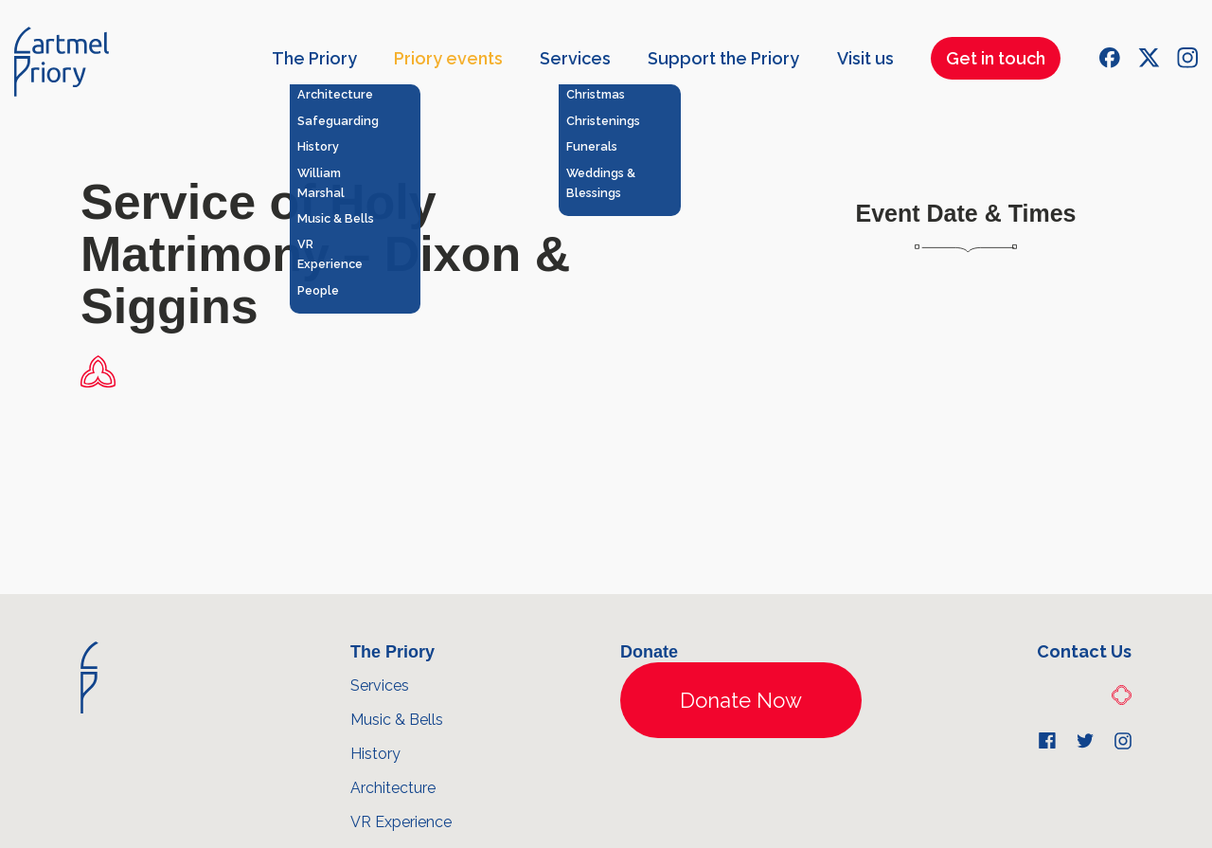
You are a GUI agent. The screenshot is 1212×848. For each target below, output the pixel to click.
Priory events (448, 58)
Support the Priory (723, 58)
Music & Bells (396, 720)
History (375, 754)
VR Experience (401, 822)
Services (575, 58)
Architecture (393, 788)
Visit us (865, 58)
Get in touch (995, 58)
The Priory (314, 58)
